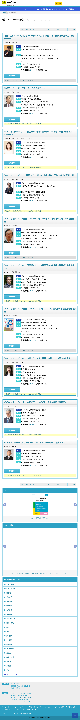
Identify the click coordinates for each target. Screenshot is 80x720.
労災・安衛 (10, 623)
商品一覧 (32, 707)
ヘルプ (54, 707)
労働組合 (9, 597)
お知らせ (47, 707)
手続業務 (9, 644)
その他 (8, 670)
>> (69, 29)
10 (58, 29)
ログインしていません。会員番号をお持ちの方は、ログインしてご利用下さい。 (50, 9)
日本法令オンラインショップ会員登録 (14, 713)
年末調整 (9, 640)
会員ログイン (33, 713)
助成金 (8, 653)
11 (61, 29)
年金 (7, 627)
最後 (73, 29)
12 (65, 29)
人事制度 (9, 610)
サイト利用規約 (71, 707)
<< (27, 29)
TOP (5, 12)
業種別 (8, 666)
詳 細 (11, 76)
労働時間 (9, 606)
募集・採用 (10, 657)
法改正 (8, 661)
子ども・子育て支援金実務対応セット (40, 518)
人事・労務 (10, 584)
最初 (22, 29)
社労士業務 (10, 648)
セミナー (40, 707)
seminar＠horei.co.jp (24, 697)
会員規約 (61, 707)
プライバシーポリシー (28, 709)
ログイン (58, 3)
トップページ (22, 707)
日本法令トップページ (9, 707)
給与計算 (9, 636)
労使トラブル (10, 588)
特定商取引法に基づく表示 (10, 709)
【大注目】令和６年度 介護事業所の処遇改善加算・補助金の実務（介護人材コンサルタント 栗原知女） (39, 573)
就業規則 (9, 601)
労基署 (8, 593)
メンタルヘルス (11, 618)
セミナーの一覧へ (12, 674)
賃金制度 (9, 614)
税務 (7, 631)
